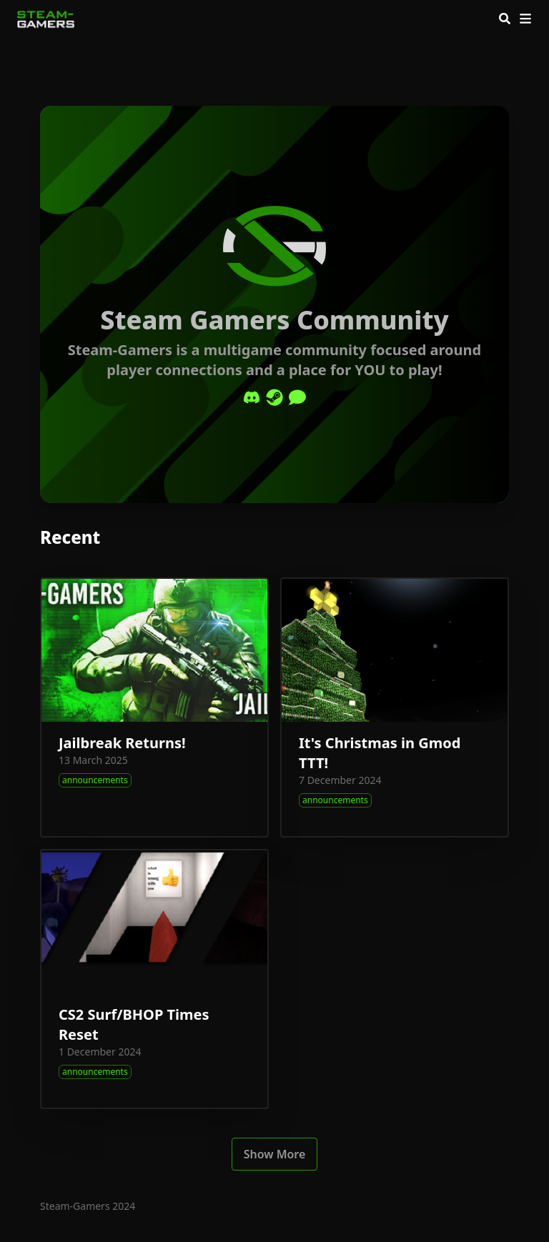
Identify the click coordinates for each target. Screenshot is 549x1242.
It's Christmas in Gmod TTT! (379, 752)
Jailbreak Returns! (122, 742)
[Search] (504, 18)
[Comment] (297, 397)
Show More (275, 1154)
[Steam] (274, 397)
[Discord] (251, 397)
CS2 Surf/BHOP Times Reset (134, 1024)
